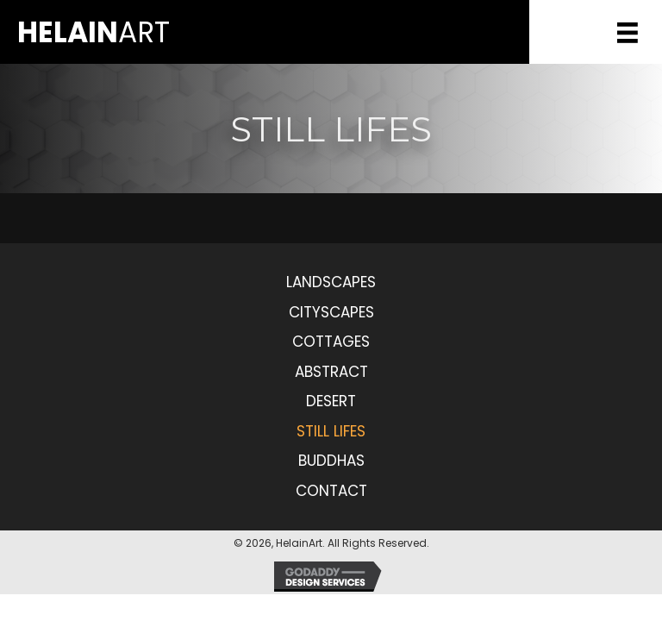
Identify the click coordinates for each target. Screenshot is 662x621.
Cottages (331, 341)
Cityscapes (331, 312)
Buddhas (331, 460)
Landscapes (331, 282)
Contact (331, 490)
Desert (331, 401)
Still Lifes (331, 431)
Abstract (331, 371)
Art (93, 32)
